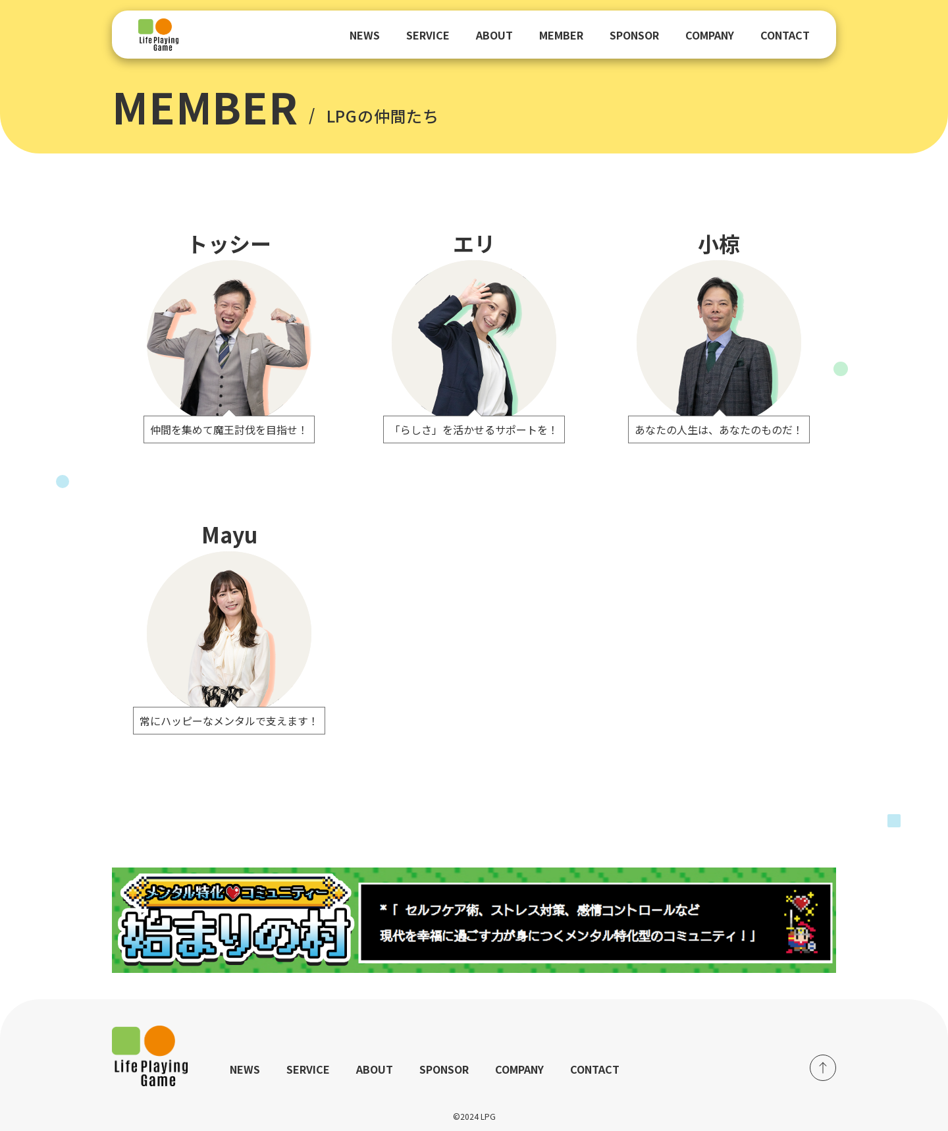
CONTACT (785, 35)
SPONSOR (634, 35)
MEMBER (561, 35)
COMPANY (709, 35)
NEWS (365, 35)
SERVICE (428, 35)
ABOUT (494, 35)
